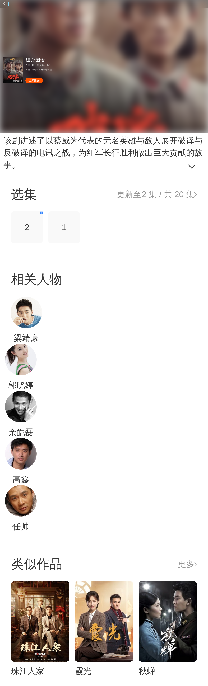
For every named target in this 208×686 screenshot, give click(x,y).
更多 (186, 564)
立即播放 (34, 80)
